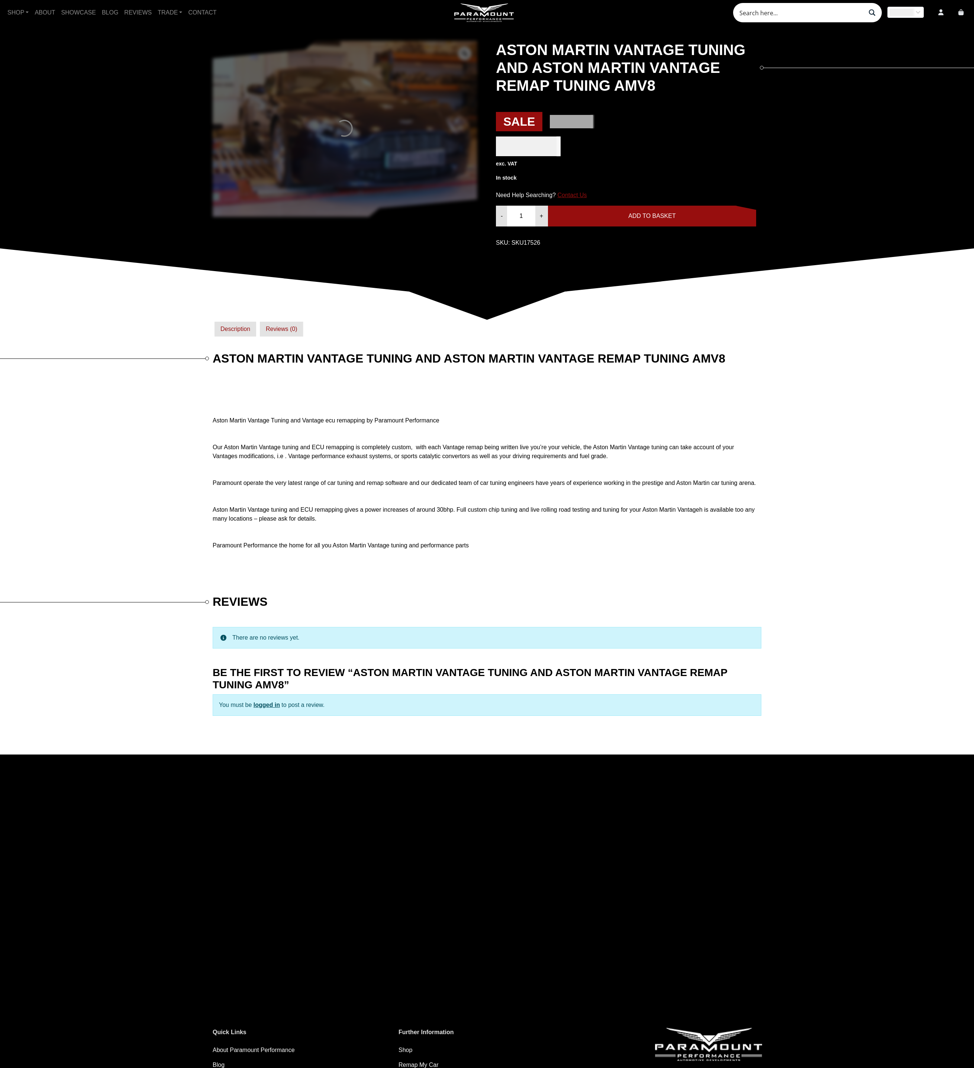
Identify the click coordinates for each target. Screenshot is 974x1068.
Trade (168, 12)
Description (235, 329)
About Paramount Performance (254, 1050)
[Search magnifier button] (872, 12)
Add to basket (651, 216)
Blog (110, 12)
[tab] (235, 329)
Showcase (78, 12)
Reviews (138, 12)
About (45, 12)
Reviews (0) (281, 329)
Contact (202, 12)
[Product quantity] (521, 216)
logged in (267, 705)
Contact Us (572, 195)
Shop (15, 12)
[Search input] (800, 12)
